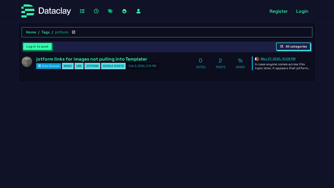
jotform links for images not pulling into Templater (91, 59)
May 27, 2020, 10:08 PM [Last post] (278, 59)
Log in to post (37, 46)
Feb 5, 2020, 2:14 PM (142, 66)
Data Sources (48, 66)
